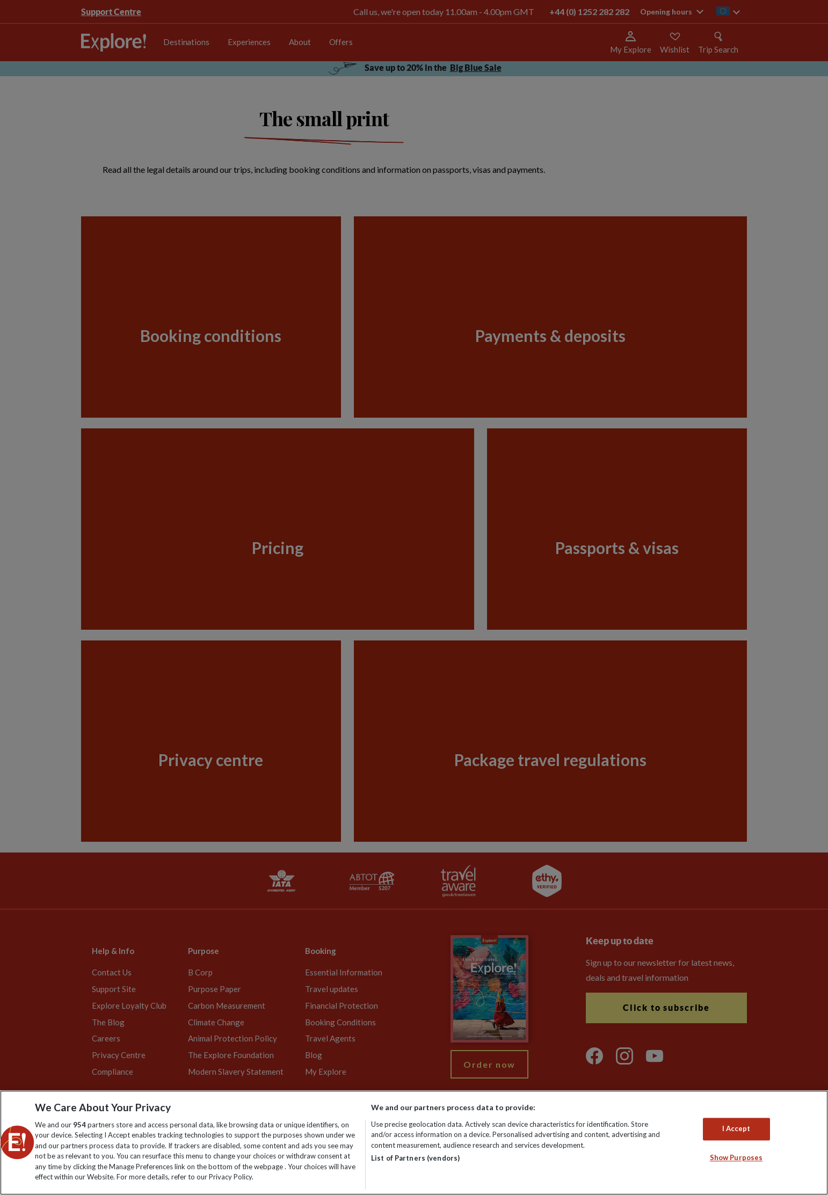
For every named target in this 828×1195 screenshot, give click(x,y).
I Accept (736, 1129)
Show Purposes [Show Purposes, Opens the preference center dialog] (736, 1157)
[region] (414, 1142)
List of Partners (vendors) (415, 1158)
